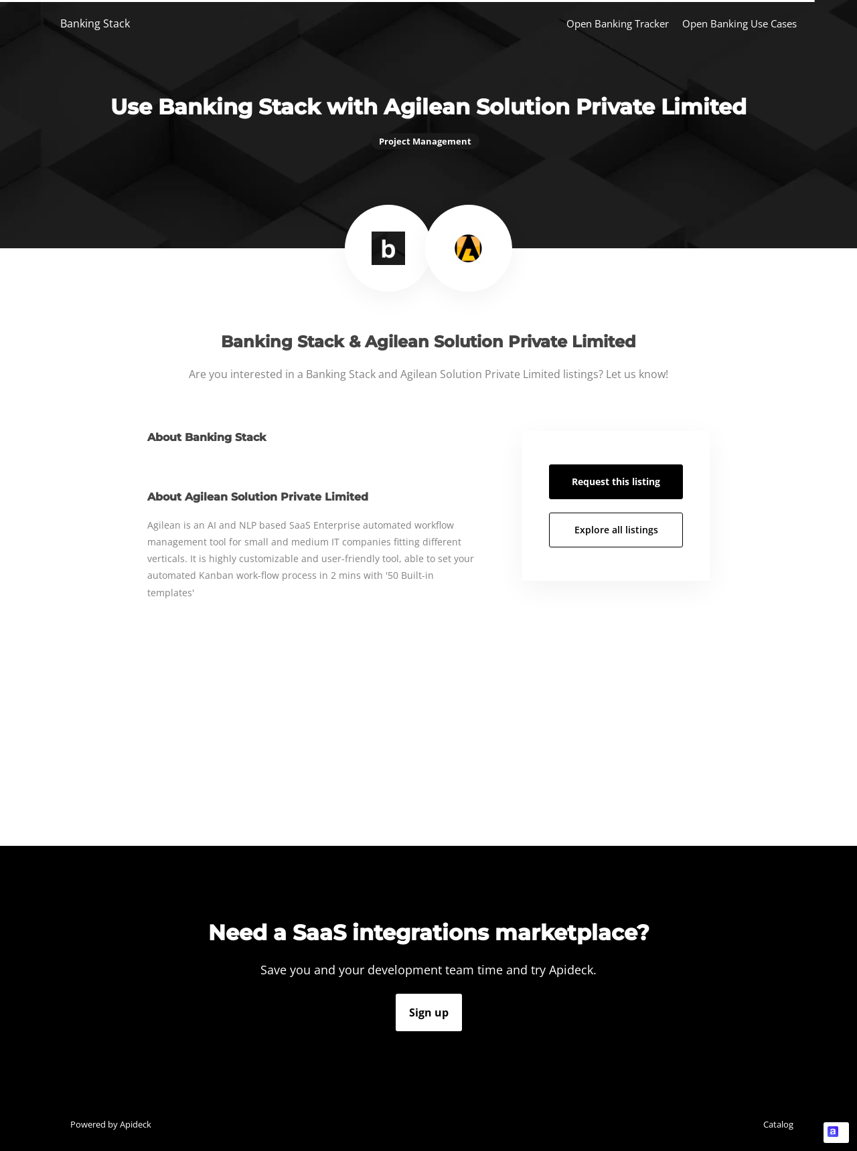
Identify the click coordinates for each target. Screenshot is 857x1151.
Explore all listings (616, 529)
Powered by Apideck (110, 1124)
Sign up (429, 1012)
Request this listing (616, 481)
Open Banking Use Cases (739, 23)
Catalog (778, 1124)
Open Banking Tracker (617, 23)
